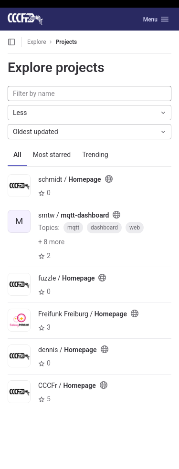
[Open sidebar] (11, 42)
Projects (66, 42)
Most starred (52, 154)
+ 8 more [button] (51, 242)
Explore (36, 42)
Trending (95, 154)
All (17, 154)
